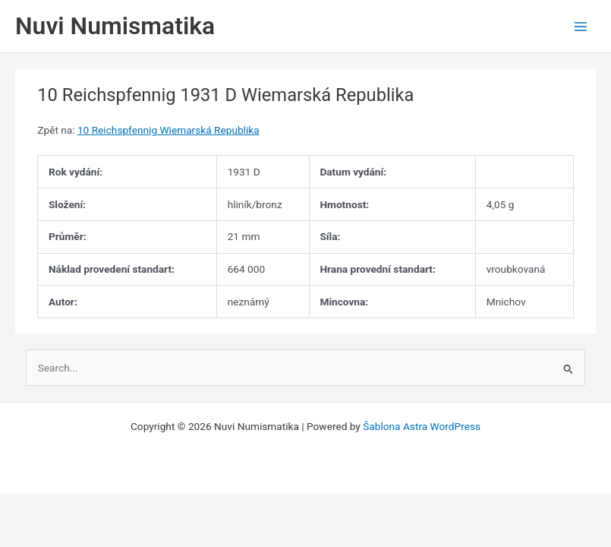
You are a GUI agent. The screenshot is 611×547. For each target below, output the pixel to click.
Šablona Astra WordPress (421, 426)
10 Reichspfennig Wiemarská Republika (168, 130)
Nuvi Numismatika (115, 25)
